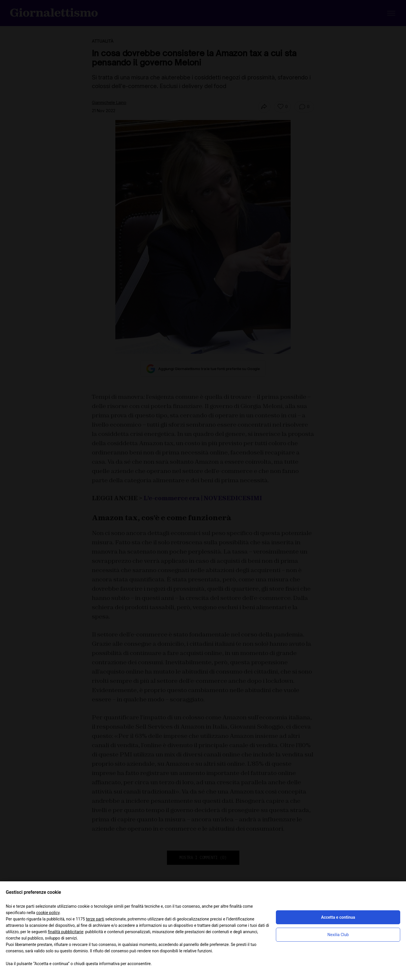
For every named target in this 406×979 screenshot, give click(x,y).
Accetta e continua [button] (338, 917)
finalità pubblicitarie (65, 931)
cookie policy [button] (48, 912)
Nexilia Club (338, 934)
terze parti (95, 919)
